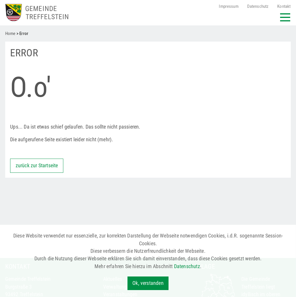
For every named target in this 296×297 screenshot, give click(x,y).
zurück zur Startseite (37, 165)
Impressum (228, 6)
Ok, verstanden (147, 283)
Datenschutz (258, 6)
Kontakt (284, 6)
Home (10, 33)
